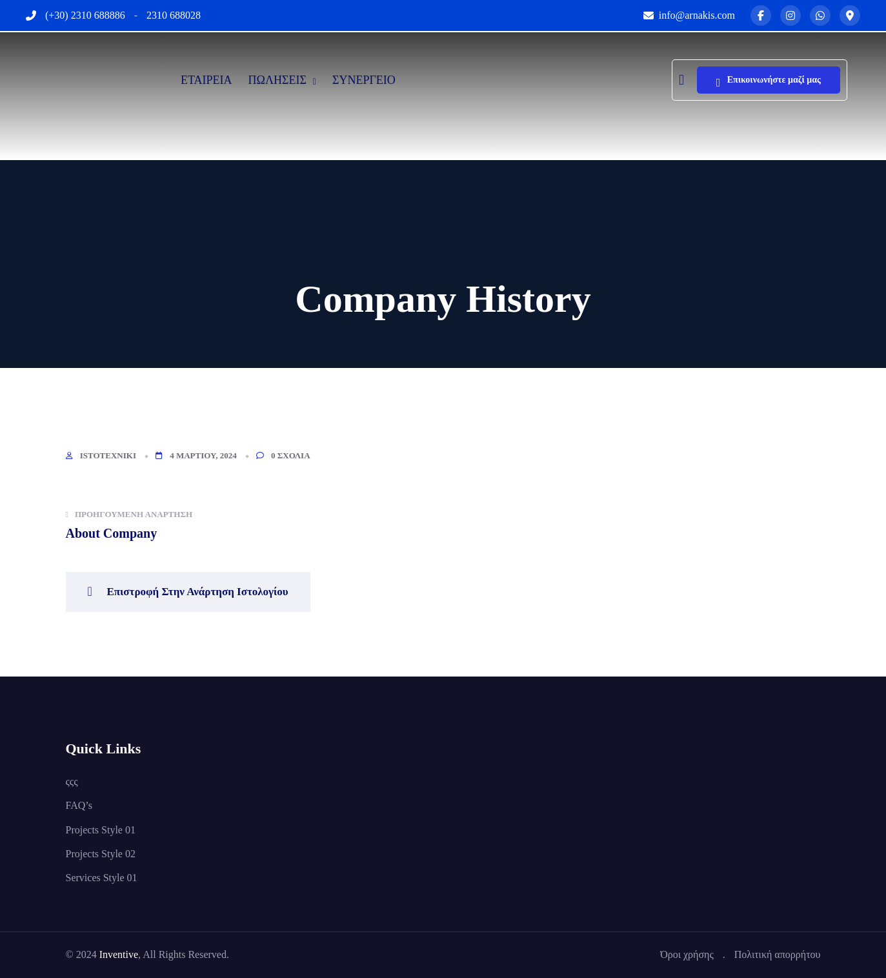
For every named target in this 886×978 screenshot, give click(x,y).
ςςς (72, 781)
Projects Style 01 (101, 829)
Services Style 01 (101, 877)
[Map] (850, 15)
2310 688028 (173, 15)
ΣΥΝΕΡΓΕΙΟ (364, 80)
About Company (111, 533)
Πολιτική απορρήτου (777, 954)
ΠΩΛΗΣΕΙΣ (277, 80)
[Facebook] (760, 15)
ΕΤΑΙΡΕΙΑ (206, 80)
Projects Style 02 (101, 853)
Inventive (118, 954)
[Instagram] (790, 15)
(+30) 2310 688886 (85, 15)
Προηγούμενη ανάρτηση (129, 514)
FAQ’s (79, 805)
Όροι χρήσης (687, 954)
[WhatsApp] (820, 15)
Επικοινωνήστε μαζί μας (768, 83)
